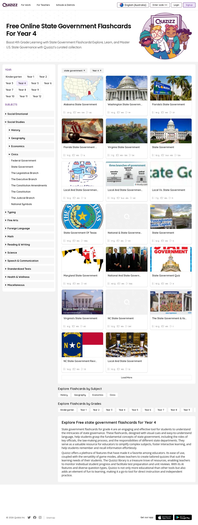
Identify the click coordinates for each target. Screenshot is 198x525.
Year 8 (22, 89)
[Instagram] (40, 517)
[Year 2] (96, 409)
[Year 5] (135, 409)
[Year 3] (109, 409)
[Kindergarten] (67, 409)
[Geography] (80, 394)
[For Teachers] (43, 4)
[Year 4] (97, 70)
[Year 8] (174, 409)
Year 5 (35, 83)
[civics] (112, 394)
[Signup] (189, 4)
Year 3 (9, 83)
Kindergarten (14, 76)
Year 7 (9, 89)
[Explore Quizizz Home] (9, 5)
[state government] (74, 70)
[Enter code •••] (160, 4)
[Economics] (98, 394)
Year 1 (30, 76)
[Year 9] (187, 409)
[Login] (176, 4)
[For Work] (26, 4)
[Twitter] (29, 517)
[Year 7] (161, 409)
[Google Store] (183, 517)
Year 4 (22, 83)
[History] (64, 394)
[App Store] (164, 517)
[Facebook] (34, 517)
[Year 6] (148, 409)
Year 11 (24, 96)
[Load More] (127, 377)
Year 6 (47, 83)
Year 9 (35, 89)
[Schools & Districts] (65, 4)
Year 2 (43, 76)
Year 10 (10, 96)
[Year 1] (83, 409)
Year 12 (37, 96)
